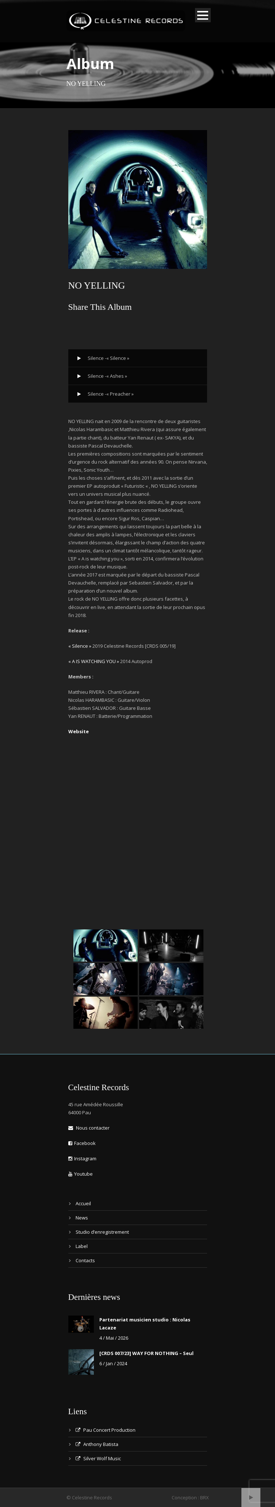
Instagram (82, 1158)
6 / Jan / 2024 (113, 1363)
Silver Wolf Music (98, 1458)
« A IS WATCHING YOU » (93, 661)
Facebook (82, 1143)
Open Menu (203, 15)
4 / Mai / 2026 (113, 1338)
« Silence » (79, 646)
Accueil (83, 1203)
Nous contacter (89, 1127)
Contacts (85, 1260)
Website (78, 731)
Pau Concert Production (105, 1430)
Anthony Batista (97, 1444)
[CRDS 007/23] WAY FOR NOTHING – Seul (146, 1353)
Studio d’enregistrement (102, 1232)
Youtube (80, 1174)
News (82, 1217)
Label (82, 1246)
